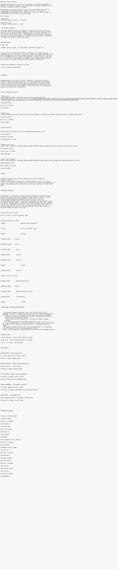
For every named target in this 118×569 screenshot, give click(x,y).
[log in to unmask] (23, 64)
